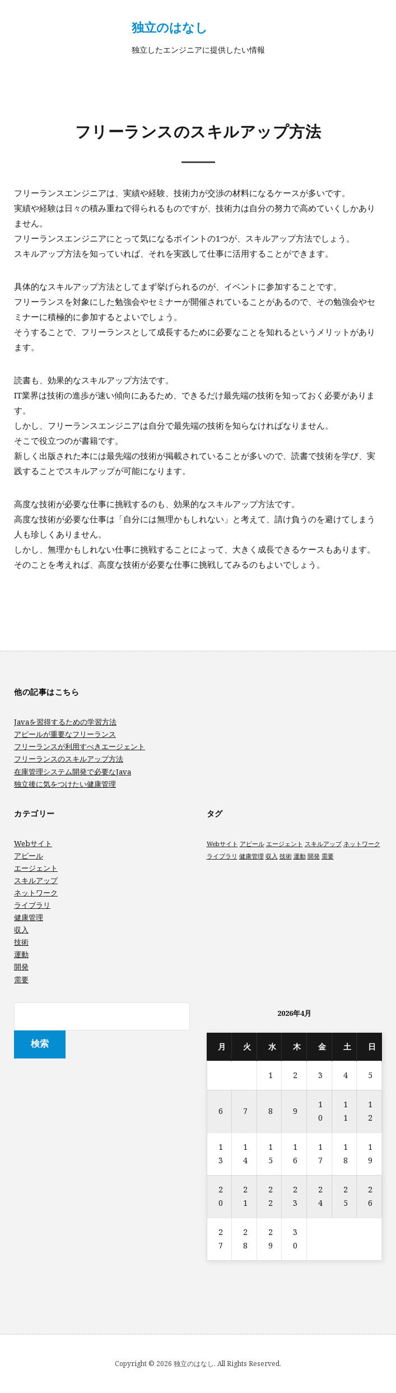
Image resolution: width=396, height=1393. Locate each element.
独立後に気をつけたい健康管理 (65, 784)
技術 (21, 942)
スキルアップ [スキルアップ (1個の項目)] (323, 844)
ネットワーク (36, 893)
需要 (21, 979)
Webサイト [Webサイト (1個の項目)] (222, 844)
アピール (28, 856)
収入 (21, 930)
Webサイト (33, 843)
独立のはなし (170, 26)
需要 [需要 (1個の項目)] (328, 856)
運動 (21, 954)
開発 (21, 967)
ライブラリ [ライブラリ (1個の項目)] (222, 856)
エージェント (36, 868)
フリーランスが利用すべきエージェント (79, 746)
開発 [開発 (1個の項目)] (314, 856)
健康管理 (28, 917)
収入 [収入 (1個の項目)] (271, 856)
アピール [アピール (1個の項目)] (252, 844)
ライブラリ (32, 905)
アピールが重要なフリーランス (65, 734)
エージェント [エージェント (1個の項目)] (284, 844)
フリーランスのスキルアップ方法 (68, 759)
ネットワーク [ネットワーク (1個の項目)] (361, 844)
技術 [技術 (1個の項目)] (285, 856)
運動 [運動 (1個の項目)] (299, 856)
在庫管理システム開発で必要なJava (72, 772)
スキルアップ (36, 880)
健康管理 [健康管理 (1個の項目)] (251, 856)
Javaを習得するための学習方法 (65, 722)
